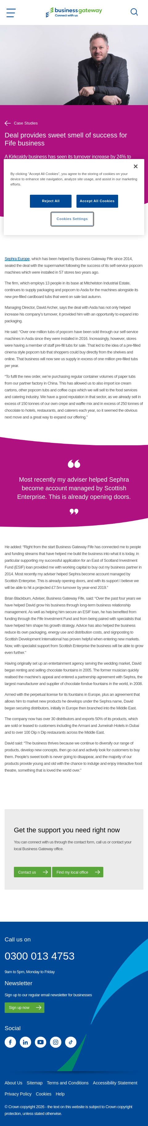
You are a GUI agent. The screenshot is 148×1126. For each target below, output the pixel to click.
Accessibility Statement (115, 1082)
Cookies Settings (72, 219)
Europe (23, 258)
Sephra (11, 258)
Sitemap (35, 1082)
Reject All (51, 201)
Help (60, 1093)
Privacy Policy (18, 1093)
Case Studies (21, 123)
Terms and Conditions (67, 1082)
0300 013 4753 (40, 956)
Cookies (43, 1093)
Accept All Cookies (97, 201)
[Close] (135, 166)
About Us (14, 1082)
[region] (74, 197)
